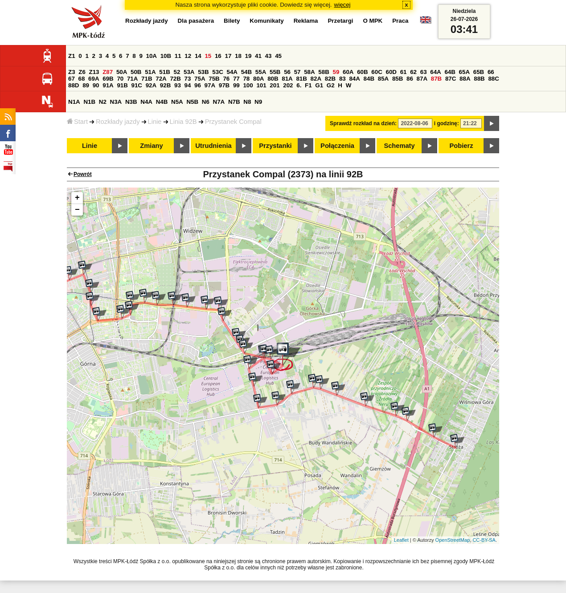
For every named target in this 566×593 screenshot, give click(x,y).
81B (301, 78)
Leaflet (401, 540)
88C (493, 78)
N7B (234, 101)
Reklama (306, 20)
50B (136, 72)
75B (214, 78)
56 (287, 72)
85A (383, 78)
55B (275, 72)
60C (376, 72)
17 (228, 56)
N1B (89, 101)
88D (73, 85)
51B (164, 72)
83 (342, 78)
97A (210, 85)
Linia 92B (183, 121)
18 (238, 56)
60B (362, 72)
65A (464, 72)
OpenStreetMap (452, 540)
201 (274, 85)
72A (161, 78)
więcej (342, 4)
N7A (219, 101)
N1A (74, 101)
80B (272, 78)
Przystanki (275, 145)
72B (175, 78)
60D (391, 72)
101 (261, 85)
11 (178, 56)
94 (188, 85)
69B (108, 78)
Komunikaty (266, 20)
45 (278, 56)
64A (435, 72)
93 (177, 85)
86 (409, 78)
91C (136, 85)
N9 (258, 101)
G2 (331, 85)
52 (177, 72)
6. (298, 85)
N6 (205, 101)
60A (348, 72)
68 (81, 78)
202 (288, 85)
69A (93, 78)
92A (151, 85)
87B (436, 78)
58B (323, 72)
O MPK (373, 20)
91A (108, 85)
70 (120, 78)
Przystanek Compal (233, 121)
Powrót (83, 174)
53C (217, 72)
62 (413, 72)
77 (236, 78)
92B (165, 85)
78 (246, 78)
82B (330, 78)
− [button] (77, 209)
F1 (308, 85)
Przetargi (340, 20)
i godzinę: (446, 123)
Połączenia (337, 145)
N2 (103, 101)
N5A (177, 101)
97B (224, 85)
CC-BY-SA (484, 540)
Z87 (108, 72)
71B (146, 78)
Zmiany (151, 145)
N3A (116, 101)
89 (85, 85)
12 (188, 56)
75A (199, 78)
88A (464, 78)
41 (258, 56)
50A (121, 72)
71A (132, 78)
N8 (247, 101)
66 (491, 72)
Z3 (71, 72)
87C (450, 78)
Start (77, 121)
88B (479, 78)
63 (423, 72)
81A (287, 78)
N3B (131, 101)
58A (309, 72)
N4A (146, 101)
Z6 (82, 72)
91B (122, 85)
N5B (192, 101)
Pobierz (461, 145)
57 (297, 72)
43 (268, 56)
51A (150, 72)
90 (96, 85)
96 (197, 85)
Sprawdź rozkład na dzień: (363, 123)
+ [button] (77, 197)
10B (165, 56)
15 (208, 56)
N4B (162, 101)
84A (354, 78)
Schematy (399, 145)
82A (316, 78)
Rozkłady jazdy (118, 121)
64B (449, 72)
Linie (155, 121)
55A (260, 72)
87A (422, 78)
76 (226, 78)
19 (248, 56)
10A (151, 56)
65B (478, 72)
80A (258, 78)
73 (188, 78)
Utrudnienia (213, 145)
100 (248, 85)
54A (232, 72)
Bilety (232, 20)
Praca (400, 20)
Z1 (71, 56)
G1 (319, 85)
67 (71, 78)
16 (218, 56)
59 (336, 72)
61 (403, 72)
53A (189, 72)
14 (198, 56)
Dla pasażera (196, 20)
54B (246, 72)
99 (236, 85)
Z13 (94, 72)
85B (397, 78)
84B (369, 78)
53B (203, 72)
